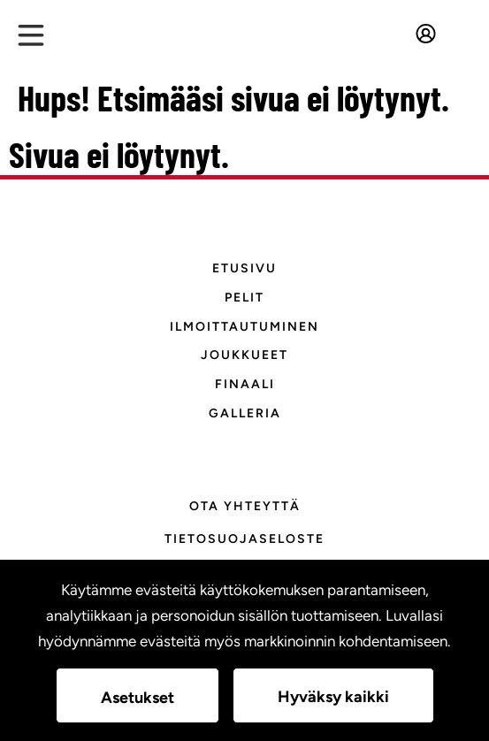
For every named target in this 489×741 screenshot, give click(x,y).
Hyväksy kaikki (333, 697)
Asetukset (137, 697)
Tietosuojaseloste (244, 538)
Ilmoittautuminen (244, 326)
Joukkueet (244, 355)
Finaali (245, 384)
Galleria (245, 413)
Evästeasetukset (245, 570)
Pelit (244, 297)
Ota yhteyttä (245, 506)
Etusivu (244, 268)
